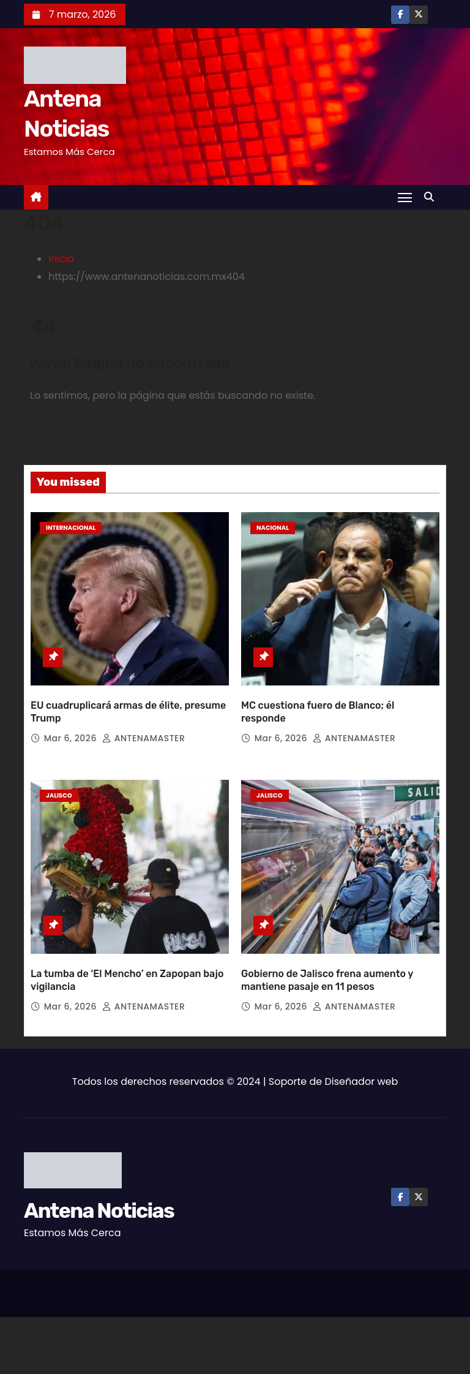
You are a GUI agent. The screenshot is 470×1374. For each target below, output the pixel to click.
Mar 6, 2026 (71, 718)
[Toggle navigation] (404, 197)
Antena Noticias (99, 1169)
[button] (432, 197)
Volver (67, 430)
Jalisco (59, 775)
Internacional (70, 527)
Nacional (272, 527)
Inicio (61, 259)
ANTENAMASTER (143, 718)
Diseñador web (361, 1040)
